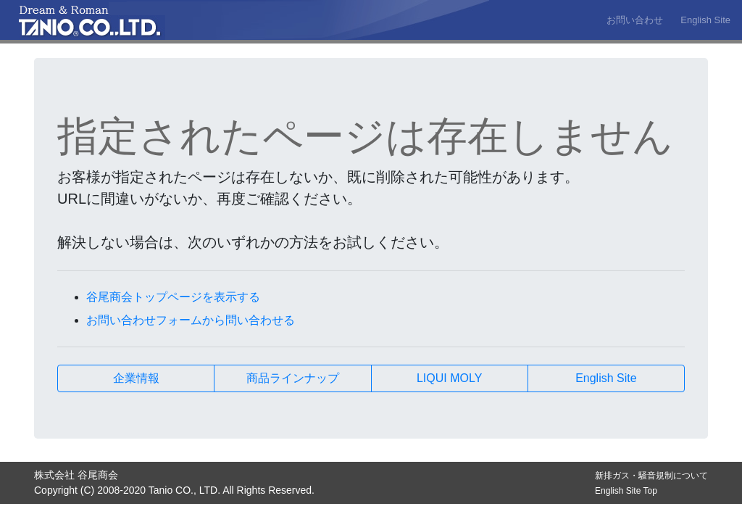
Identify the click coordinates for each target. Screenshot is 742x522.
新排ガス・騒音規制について (651, 476)
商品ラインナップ (292, 378)
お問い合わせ (634, 19)
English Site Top (626, 491)
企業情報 (136, 378)
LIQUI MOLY (449, 378)
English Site (705, 19)
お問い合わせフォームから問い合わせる (190, 320)
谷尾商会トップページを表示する (173, 297)
